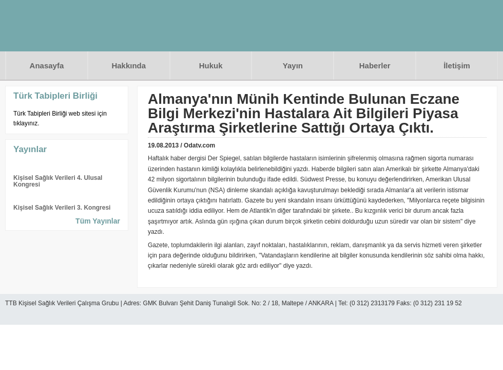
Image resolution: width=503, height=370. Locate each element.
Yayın (293, 65)
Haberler (375, 65)
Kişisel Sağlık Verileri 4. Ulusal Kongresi (57, 181)
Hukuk (211, 65)
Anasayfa (47, 65)
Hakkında (128, 65)
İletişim (456, 65)
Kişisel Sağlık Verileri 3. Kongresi (61, 207)
